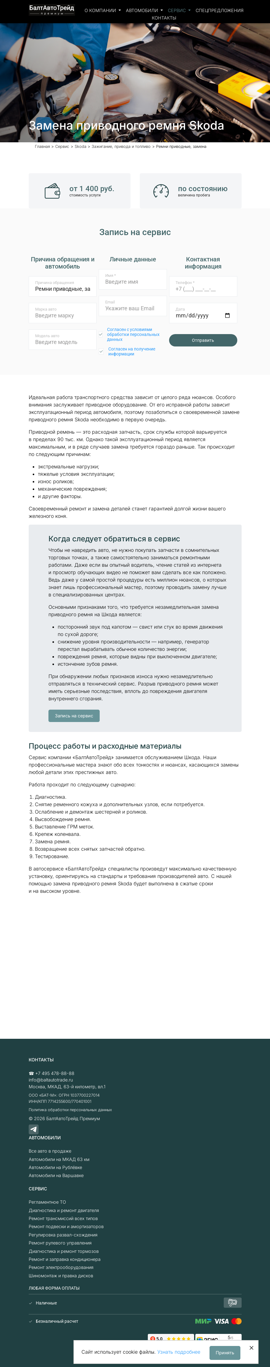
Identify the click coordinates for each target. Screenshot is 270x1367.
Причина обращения (54, 282)
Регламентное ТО (47, 1202)
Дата (180, 309)
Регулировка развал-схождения (63, 1234)
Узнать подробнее (178, 1352)
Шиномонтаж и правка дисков (61, 1275)
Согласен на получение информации (131, 351)
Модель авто (47, 335)
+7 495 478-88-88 (54, 1073)
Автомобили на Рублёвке (55, 1167)
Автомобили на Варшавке (56, 1175)
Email (110, 302)
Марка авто (45, 309)
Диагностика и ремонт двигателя (64, 1210)
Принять (225, 1352)
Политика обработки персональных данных (70, 1109)
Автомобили (142, 10)
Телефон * (185, 282)
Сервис (177, 10)
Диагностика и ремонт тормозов (64, 1251)
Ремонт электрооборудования (61, 1267)
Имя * (110, 275)
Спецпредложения (219, 10)
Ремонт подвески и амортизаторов (66, 1226)
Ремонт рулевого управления (60, 1242)
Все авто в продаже (50, 1151)
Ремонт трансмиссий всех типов (63, 1218)
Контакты (164, 17)
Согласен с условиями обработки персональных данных (133, 334)
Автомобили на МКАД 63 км (59, 1159)
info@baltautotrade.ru (51, 1079)
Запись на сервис (74, 715)
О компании (101, 10)
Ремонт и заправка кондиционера (65, 1259)
